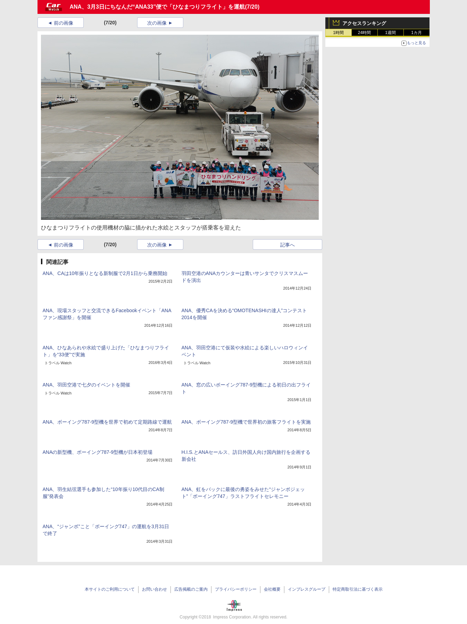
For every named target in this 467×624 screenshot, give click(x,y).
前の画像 (63, 23)
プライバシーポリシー (236, 589)
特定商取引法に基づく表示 (358, 589)
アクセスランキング (364, 23)
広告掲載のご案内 (191, 589)
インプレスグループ (306, 589)
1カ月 (416, 32)
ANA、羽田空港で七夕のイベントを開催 (87, 385)
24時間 (364, 32)
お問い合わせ (154, 589)
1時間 (338, 32)
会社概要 (272, 589)
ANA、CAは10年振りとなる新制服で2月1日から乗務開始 (105, 273)
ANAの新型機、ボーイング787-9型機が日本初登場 (98, 452)
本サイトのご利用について (110, 589)
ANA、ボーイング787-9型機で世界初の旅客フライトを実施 (246, 422)
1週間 (390, 32)
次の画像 (157, 23)
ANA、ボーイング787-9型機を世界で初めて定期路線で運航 (107, 422)
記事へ (287, 245)
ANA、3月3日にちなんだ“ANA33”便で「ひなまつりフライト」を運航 (157, 7)
